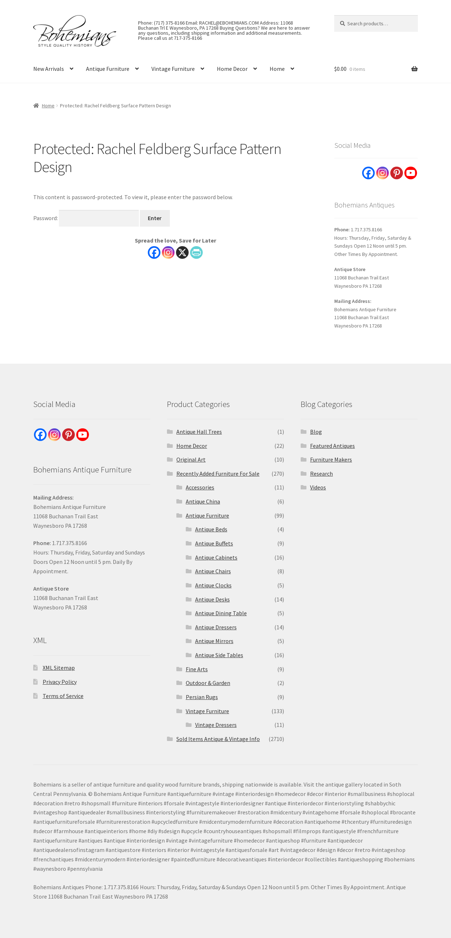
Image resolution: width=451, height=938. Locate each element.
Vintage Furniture (173, 68)
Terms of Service (63, 695)
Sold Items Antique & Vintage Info (218, 738)
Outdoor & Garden (208, 682)
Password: (86, 218)
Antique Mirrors (214, 640)
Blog (316, 431)
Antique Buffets (214, 543)
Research (321, 473)
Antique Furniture (107, 68)
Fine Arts (197, 669)
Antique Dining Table (221, 613)
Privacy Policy (60, 681)
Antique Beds (211, 529)
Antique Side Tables (219, 655)
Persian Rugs (202, 697)
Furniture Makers (331, 459)
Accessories (200, 487)
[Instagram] (168, 252)
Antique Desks (212, 599)
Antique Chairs (213, 571)
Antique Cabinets (216, 557)
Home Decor (232, 68)
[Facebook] (154, 252)
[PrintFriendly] (196, 252)
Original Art (191, 459)
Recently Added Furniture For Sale (217, 473)
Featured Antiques (332, 445)
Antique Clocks (213, 585)
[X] (182, 252)
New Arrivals (48, 68)
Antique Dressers (216, 627)
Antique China (203, 501)
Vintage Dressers (216, 724)
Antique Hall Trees (199, 431)
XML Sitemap (59, 667)
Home (277, 68)
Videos (318, 487)
